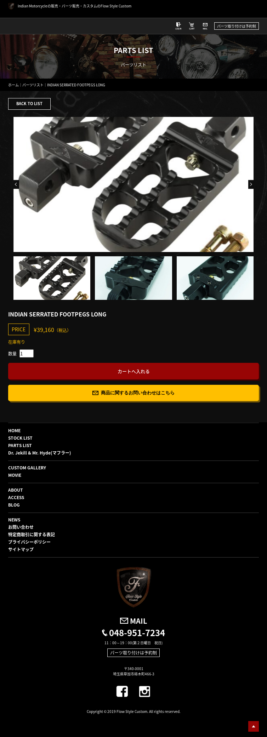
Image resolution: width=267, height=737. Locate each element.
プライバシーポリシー (29, 542)
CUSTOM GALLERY (27, 467)
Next (251, 184)
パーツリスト (33, 84)
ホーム (13, 84)
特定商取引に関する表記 (31, 534)
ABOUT (15, 490)
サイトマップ (21, 549)
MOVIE (14, 475)
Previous (16, 184)
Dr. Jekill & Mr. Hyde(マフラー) (39, 453)
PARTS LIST (20, 445)
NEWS (14, 519)
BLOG (14, 505)
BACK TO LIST (29, 104)
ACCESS (16, 497)
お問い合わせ (21, 527)
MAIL (138, 621)
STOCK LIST (20, 438)
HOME (14, 430)
